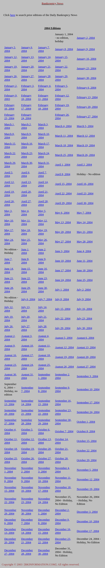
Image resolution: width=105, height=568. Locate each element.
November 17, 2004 (44, 489)
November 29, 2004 (10, 511)
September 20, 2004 (10, 412)
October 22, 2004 (87, 450)
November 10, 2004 (44, 479)
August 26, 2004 (64, 366)
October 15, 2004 (87, 441)
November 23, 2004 (27, 500)
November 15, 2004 (10, 489)
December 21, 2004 (27, 540)
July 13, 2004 (25, 308)
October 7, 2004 (64, 431)
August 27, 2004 (86, 366)
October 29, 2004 (87, 460)
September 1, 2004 (44, 376)
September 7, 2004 (27, 389)
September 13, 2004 (10, 402)
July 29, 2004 (62, 328)
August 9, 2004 (9, 347)
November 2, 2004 (27, 469)
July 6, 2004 (28, 299)
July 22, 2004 (62, 318)
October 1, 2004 (86, 421)
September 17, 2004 (88, 402)
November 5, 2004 (87, 469)
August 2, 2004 (9, 337)
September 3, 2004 (87, 376)
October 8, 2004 (86, 431)
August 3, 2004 (26, 337)
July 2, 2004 (84, 289)
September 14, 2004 (27, 402)
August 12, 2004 (64, 347)
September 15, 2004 (44, 402)
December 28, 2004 (27, 552)
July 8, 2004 (62, 299)
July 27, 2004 (25, 328)
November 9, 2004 (27, 479)
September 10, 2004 (88, 389)
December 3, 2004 (87, 511)
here (12, 15)
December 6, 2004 (10, 521)
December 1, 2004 (44, 511)
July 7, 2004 (45, 299)
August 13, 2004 (86, 347)
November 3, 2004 (44, 469)
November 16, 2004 (27, 489)
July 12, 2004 (8, 308)
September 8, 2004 (44, 389)
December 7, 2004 (27, 521)
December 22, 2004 (44, 540)
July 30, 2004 (84, 328)
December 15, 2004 (44, 531)
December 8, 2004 (44, 521)
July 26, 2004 (8, 328)
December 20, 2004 (10, 540)
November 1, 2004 (10, 469)
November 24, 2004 (44, 500)
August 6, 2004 (85, 337)
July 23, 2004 (84, 318)
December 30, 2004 (44, 552)
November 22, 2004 (10, 500)
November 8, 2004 (10, 479)
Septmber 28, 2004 (26, 421)
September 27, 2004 (10, 421)
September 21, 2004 (27, 412)
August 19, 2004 (64, 357)
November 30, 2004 (27, 511)
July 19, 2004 (8, 318)
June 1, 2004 (25, 251)
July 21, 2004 (42, 318)
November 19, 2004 (88, 489)
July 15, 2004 (62, 308)
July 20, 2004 (25, 318)
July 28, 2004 (42, 328)
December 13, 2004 (10, 531)
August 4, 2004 (43, 337)
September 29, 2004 (44, 421)
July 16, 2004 (84, 308)
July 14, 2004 (42, 308)
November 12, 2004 (88, 479)
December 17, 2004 (88, 531)
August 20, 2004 (86, 357)
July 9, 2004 (84, 299)
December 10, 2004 (88, 521)
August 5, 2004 (63, 337)
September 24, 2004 (88, 412)
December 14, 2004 (27, 531)
